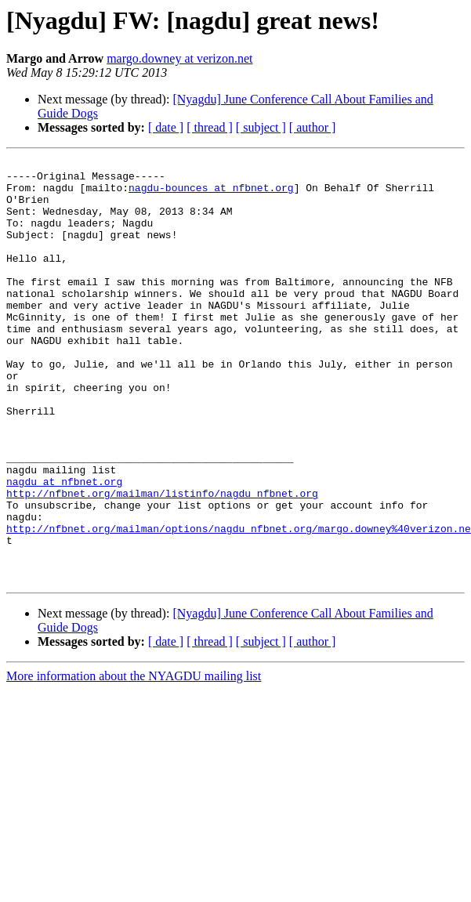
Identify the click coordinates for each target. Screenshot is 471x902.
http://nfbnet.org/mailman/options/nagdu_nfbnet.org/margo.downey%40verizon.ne (238, 603)
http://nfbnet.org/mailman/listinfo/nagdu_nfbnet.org (162, 561)
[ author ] (312, 127)
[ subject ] (261, 127)
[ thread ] (210, 127)
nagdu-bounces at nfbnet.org (211, 194)
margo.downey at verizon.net (179, 58)
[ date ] (165, 127)
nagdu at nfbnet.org (64, 547)
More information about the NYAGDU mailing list (133, 760)
